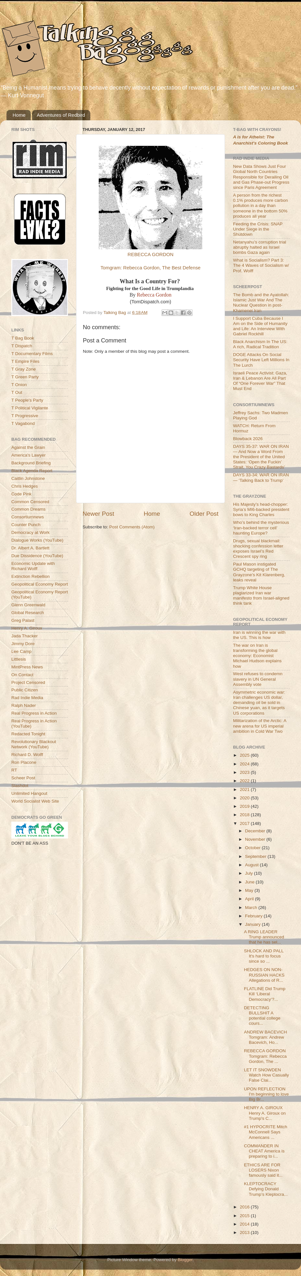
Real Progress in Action (34, 713)
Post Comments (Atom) (132, 526)
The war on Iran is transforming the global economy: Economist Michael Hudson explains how (257, 656)
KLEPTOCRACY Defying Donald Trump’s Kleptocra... (266, 1188)
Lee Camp (21, 651)
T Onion (19, 384)
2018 (245, 814)
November (255, 839)
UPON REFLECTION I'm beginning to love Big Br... (266, 1094)
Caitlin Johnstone (28, 478)
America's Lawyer (28, 455)
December (255, 830)
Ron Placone (23, 762)
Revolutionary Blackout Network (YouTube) (33, 744)
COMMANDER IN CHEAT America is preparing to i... (264, 1151)
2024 (245, 764)
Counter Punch (25, 524)
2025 (245, 755)
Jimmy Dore (23, 643)
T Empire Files (25, 361)
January (253, 924)
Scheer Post (23, 777)
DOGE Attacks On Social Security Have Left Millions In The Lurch (261, 359)
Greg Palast (22, 620)
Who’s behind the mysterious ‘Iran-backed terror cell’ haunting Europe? (261, 527)
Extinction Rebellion (30, 576)
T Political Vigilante (29, 408)
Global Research (27, 612)
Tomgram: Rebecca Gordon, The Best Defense (150, 267)
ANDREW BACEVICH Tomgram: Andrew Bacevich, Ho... (265, 1037)
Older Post (204, 513)
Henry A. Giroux (26, 628)
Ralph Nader (23, 705)
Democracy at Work (30, 532)
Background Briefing (31, 462)
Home (19, 115)
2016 (245, 1207)
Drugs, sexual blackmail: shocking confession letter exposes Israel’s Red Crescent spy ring (258, 548)
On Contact (22, 674)
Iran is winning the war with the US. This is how (259, 635)
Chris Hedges (24, 486)
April (250, 898)
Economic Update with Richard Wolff (33, 566)
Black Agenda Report (31, 470)
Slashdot (19, 785)
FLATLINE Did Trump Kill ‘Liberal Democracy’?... (264, 993)
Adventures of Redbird (61, 115)
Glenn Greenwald (28, 604)
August (252, 864)
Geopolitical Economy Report (39, 584)
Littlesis (18, 659)
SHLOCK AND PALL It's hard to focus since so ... (264, 956)
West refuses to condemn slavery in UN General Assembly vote (258, 679)
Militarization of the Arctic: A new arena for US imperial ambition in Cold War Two (259, 725)
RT (14, 770)
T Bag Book (22, 338)
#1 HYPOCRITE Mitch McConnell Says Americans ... (265, 1132)
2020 (245, 797)
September (256, 856)
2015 (245, 1215)
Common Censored (30, 501)
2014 (245, 1224)
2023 (245, 772)
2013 (245, 1232)
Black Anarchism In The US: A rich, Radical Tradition (260, 344)
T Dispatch (21, 345)
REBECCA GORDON (150, 254)
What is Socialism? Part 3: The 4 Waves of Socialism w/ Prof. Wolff (261, 265)
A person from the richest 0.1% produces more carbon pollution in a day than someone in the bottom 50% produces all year (260, 206)
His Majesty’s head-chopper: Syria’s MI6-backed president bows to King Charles (261, 509)
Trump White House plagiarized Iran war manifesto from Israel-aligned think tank (261, 595)
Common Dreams (28, 509)
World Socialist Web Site (35, 801)
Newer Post (98, 513)
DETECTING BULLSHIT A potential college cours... (262, 1015)
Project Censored (28, 682)
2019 (245, 806)
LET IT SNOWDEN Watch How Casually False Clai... (266, 1075)
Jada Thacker (24, 635)
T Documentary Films (32, 353)
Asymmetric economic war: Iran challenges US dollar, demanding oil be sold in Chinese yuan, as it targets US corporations (259, 703)
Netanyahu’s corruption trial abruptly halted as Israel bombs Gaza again (259, 247)
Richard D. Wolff (27, 754)
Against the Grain (28, 447)
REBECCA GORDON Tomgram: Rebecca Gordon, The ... (265, 1056)
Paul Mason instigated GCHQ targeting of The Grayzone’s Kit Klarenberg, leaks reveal (259, 572)
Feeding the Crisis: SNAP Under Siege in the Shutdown (258, 229)
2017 (245, 823)
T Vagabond (23, 423)
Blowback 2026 (248, 438)
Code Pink (21, 494)
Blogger (185, 1259)
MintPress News (27, 667)
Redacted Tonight (28, 733)
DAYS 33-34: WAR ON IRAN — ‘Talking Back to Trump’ (261, 477)
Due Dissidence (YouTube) (37, 555)
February (254, 916)
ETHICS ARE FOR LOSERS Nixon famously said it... (263, 1170)
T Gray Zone (23, 369)
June (250, 882)
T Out (16, 392)
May (249, 890)
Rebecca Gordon (154, 294)
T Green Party (25, 376)
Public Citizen (24, 689)
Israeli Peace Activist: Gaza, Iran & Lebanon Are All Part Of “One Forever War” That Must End (260, 381)
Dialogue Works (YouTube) (37, 540)
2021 (245, 789)
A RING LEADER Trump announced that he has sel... (264, 937)
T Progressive (24, 415)
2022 (245, 780)
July (249, 873)
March (251, 907)
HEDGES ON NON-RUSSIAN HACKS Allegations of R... (264, 974)
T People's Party (27, 400)
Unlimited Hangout (29, 793)
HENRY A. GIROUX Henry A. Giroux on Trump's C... (265, 1112)
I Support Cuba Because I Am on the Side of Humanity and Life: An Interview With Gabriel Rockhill (260, 326)
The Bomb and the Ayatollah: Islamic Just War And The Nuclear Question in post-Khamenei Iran (261, 302)
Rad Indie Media (27, 697)
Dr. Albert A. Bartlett (30, 548)
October (253, 847)
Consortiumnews (27, 516)
